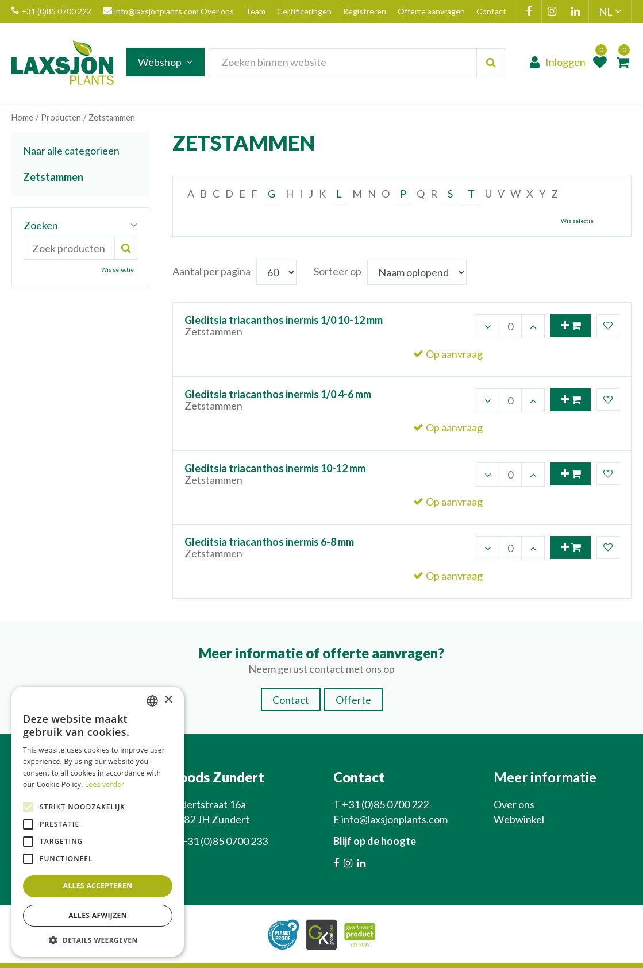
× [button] (168, 700)
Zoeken (41, 225)
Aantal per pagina (211, 271)
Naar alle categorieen (71, 150)
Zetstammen (53, 177)
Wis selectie (577, 220)
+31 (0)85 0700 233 (224, 823)
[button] (97, 939)
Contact (290, 682)
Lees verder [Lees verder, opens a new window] (105, 784)
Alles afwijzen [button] (97, 915)
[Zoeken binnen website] (361, 63)
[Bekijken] (623, 63)
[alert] (97, 822)
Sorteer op (337, 271)
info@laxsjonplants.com (151, 11)
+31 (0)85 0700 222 (51, 11)
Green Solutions (327, 956)
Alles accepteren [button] (98, 885)
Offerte (353, 682)
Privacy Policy (388, 956)
